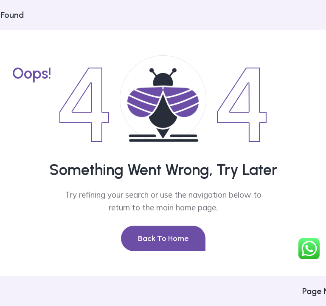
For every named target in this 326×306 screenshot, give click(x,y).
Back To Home (163, 238)
